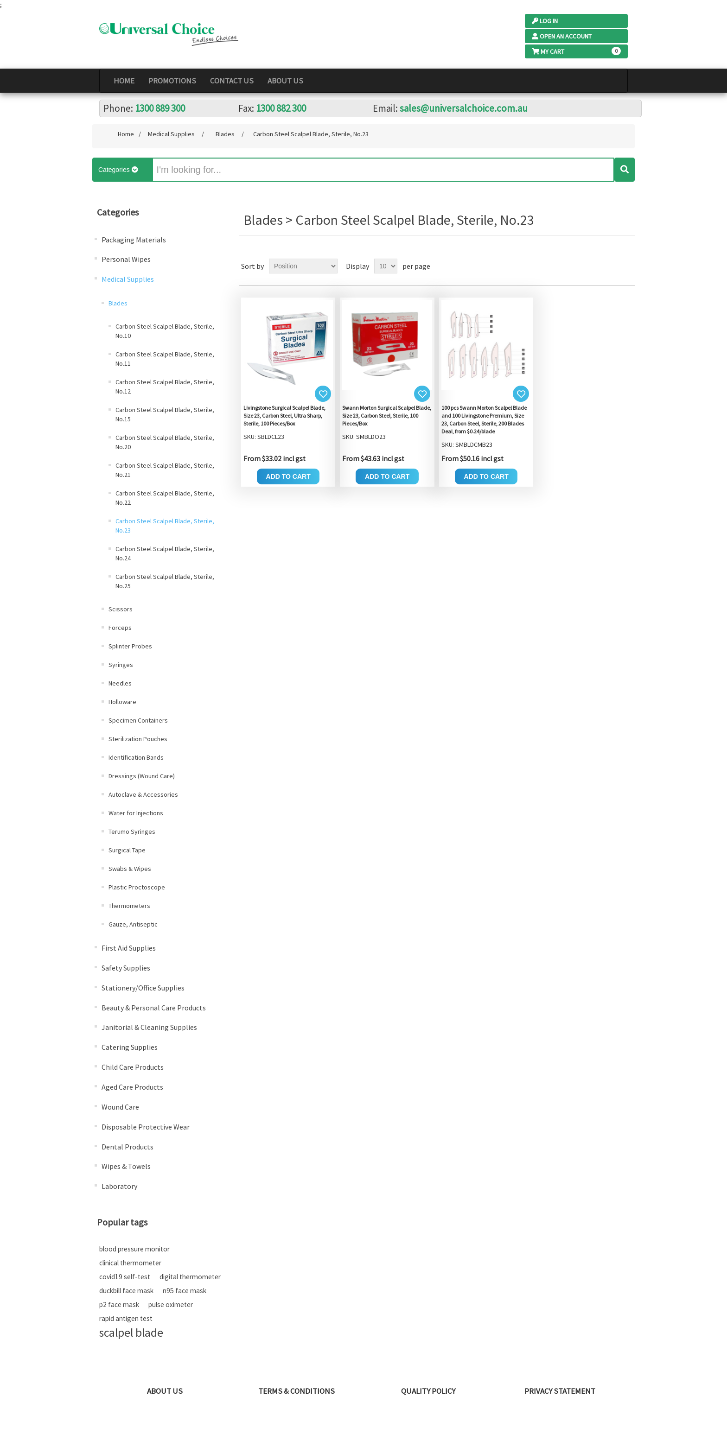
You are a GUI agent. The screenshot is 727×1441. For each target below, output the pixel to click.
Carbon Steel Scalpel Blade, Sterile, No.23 (164, 525)
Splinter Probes (130, 646)
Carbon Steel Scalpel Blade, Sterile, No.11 (164, 359)
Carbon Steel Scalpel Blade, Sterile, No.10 (164, 331)
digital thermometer (190, 1276)
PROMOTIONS (172, 81)
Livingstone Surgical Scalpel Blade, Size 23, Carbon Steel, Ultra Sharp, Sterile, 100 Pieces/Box (284, 415)
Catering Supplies (130, 1047)
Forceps (120, 627)
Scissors (120, 609)
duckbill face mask (126, 1290)
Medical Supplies (128, 279)
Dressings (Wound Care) (141, 776)
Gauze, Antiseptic (133, 924)
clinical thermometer (130, 1262)
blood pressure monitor (134, 1248)
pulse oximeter (170, 1304)
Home (124, 81)
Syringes (120, 664)
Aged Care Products (132, 1087)
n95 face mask (184, 1290)
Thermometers (129, 905)
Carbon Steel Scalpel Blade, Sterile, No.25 (164, 581)
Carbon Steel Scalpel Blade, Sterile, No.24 (164, 553)
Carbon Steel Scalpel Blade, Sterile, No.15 (164, 414)
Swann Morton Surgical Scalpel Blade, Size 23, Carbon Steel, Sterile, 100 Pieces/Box (386, 415)
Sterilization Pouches (137, 739)
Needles (120, 683)
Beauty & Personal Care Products (154, 1007)
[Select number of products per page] (385, 266)
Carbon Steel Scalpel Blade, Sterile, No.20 (164, 442)
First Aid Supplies (129, 947)
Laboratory (119, 1186)
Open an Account (562, 36)
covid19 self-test (124, 1276)
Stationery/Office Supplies (143, 987)
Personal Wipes (126, 259)
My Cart (548, 51)
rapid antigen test (126, 1318)
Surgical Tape (127, 850)
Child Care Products (133, 1067)
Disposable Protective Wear (146, 1126)
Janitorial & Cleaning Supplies (149, 1027)
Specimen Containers (138, 720)
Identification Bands (136, 757)
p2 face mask (119, 1304)
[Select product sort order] (303, 266)
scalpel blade (131, 1332)
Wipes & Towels (126, 1166)
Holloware (122, 702)
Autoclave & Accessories (143, 794)
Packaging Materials (134, 239)
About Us (285, 81)
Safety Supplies (126, 967)
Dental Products (127, 1146)
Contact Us (232, 81)
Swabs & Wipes (129, 868)
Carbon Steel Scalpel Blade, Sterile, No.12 (164, 386)
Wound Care (120, 1106)
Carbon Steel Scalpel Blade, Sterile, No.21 (164, 470)
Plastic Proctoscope (136, 887)
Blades (118, 303)
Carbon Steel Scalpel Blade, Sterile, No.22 (164, 498)
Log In (545, 21)
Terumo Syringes (131, 831)
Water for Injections (135, 813)
